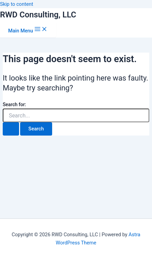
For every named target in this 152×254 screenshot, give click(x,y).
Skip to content (16, 4)
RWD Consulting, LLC (38, 14)
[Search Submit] (11, 129)
